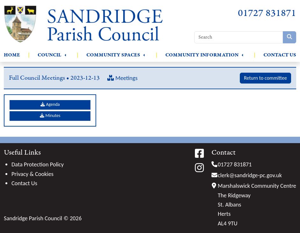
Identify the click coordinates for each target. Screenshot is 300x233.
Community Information (202, 55)
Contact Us (279, 55)
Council (49, 55)
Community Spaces (113, 55)
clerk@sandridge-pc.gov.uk (250, 175)
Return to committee (265, 78)
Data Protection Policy (37, 164)
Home (12, 55)
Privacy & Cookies (32, 174)
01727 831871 (267, 13)
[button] (65, 55)
